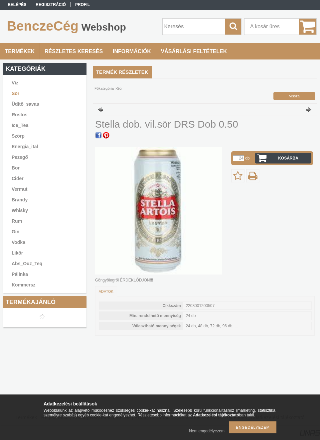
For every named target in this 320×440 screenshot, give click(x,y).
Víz (15, 82)
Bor (16, 167)
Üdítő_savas (25, 104)
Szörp (18, 136)
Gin (15, 231)
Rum (17, 221)
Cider (18, 178)
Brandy (20, 199)
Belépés (17, 4)
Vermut (19, 189)
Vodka (18, 242)
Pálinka (20, 274)
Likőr (17, 253)
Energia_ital (25, 146)
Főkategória (104, 88)
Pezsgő (20, 157)
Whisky (20, 210)
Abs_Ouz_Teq (27, 263)
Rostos (19, 114)
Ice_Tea (20, 125)
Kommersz (24, 284)
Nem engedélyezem (207, 431)
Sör (15, 93)
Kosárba (288, 158)
